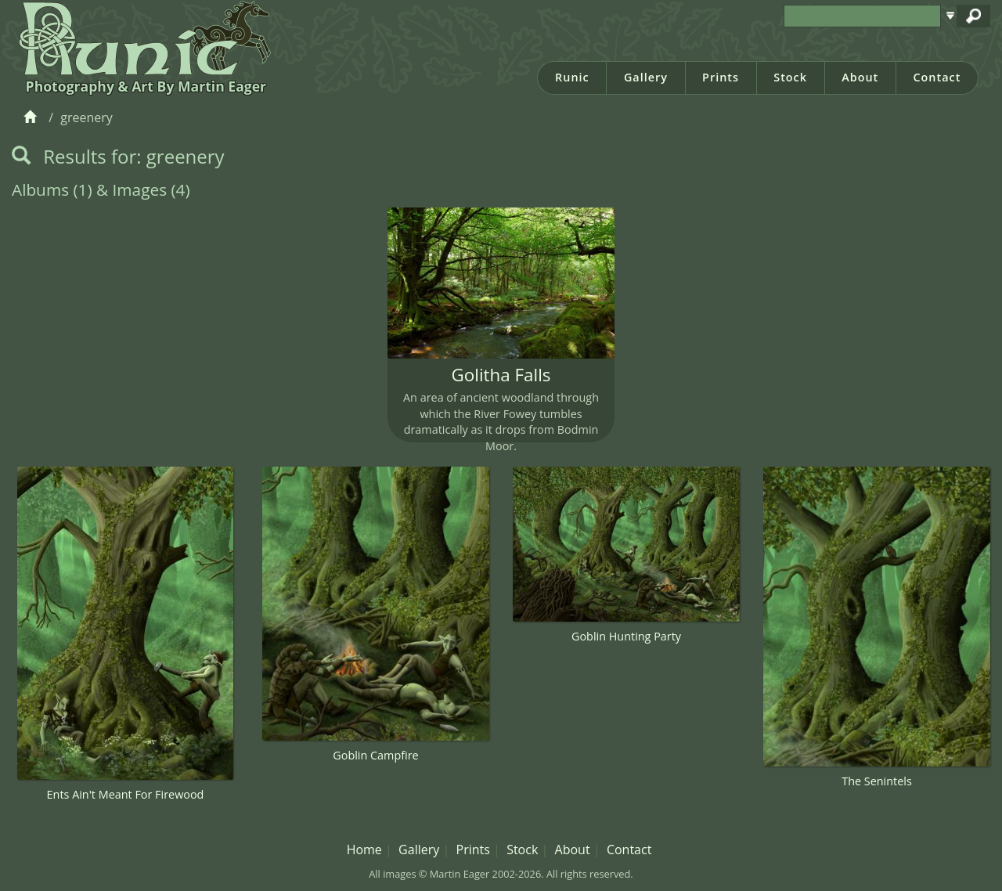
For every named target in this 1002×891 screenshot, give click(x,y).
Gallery (646, 77)
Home (364, 849)
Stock (790, 77)
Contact (937, 77)
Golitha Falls (501, 375)
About (860, 77)
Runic (572, 77)
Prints (720, 77)
